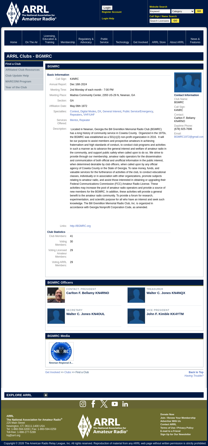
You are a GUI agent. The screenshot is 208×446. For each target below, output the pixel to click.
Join (162, 418)
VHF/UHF (89, 114)
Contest (74, 111)
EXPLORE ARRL (19, 395)
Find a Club (13, 63)
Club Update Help (17, 75)
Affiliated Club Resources (22, 69)
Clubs (67, 372)
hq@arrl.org (13, 435)
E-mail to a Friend (170, 431)
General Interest (112, 111)
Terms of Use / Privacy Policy (176, 427)
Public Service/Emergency (138, 111)
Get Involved (52, 372)
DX (99, 111)
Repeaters (76, 114)
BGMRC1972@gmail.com (189, 136)
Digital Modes (88, 111)
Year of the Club (16, 87)
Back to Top (196, 372)
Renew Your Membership (181, 418)
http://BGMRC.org (80, 225)
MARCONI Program (18, 81)
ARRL (46, 13)
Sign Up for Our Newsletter (175, 434)
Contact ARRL (168, 424)
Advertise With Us (170, 421)
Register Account (112, 12)
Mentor (74, 120)
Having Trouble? (194, 375)
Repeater (84, 120)
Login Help (108, 18)
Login (107, 7)
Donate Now (167, 414)
